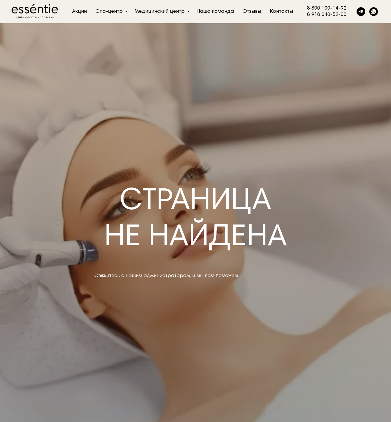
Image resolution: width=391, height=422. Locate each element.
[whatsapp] (373, 11)
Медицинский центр (160, 11)
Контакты (281, 11)
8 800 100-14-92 (326, 8)
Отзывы (252, 11)
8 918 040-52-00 (326, 14)
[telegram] (361, 11)
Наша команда (215, 11)
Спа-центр (110, 11)
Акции (79, 11)
